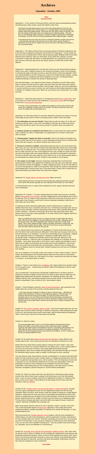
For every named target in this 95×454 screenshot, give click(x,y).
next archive (46, 444)
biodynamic (43, 407)
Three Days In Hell (56, 100)
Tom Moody (30, 382)
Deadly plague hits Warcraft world (37, 177)
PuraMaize (45, 265)
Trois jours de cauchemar (33, 102)
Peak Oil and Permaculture (50, 287)
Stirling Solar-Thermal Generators (46, 339)
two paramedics (66, 99)
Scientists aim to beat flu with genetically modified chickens (44, 431)
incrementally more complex (30, 196)
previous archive (46, 18)
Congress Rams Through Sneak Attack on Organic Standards (47, 389)
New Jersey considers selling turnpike (37, 308)
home (46, 17)
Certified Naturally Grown (39, 415)
